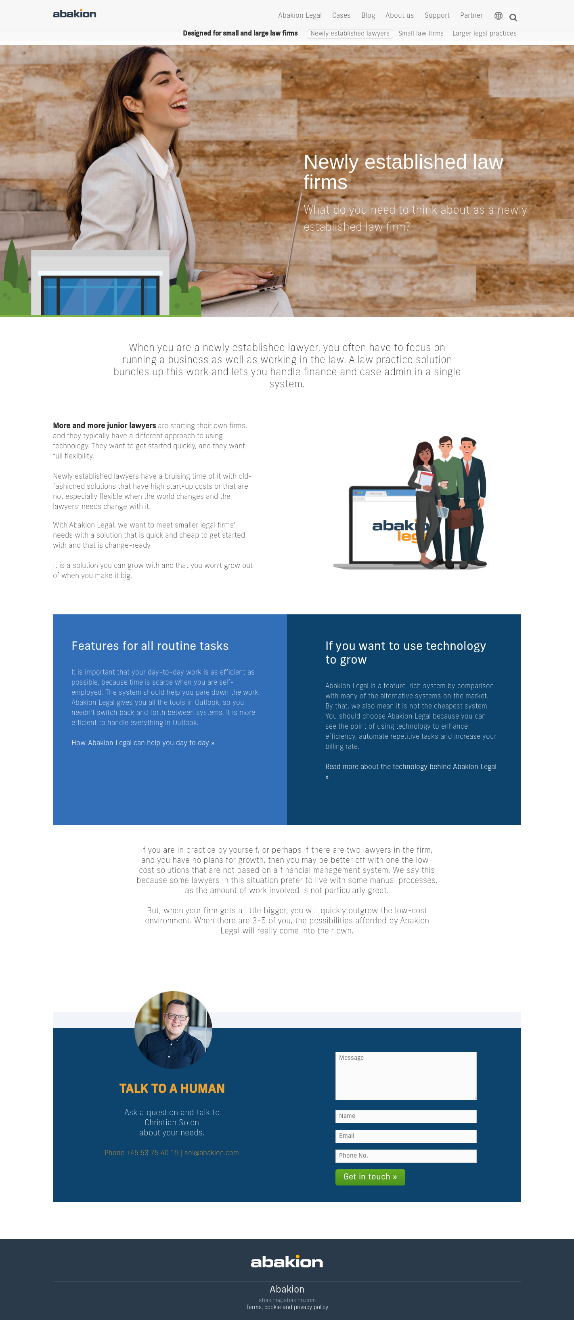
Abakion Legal (300, 17)
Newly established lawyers (350, 42)
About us (399, 17)
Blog (368, 17)
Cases (341, 17)
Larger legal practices (484, 42)
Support (437, 17)
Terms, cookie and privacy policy (287, 1296)
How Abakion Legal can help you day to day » (142, 740)
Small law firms (421, 42)
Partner (471, 17)
